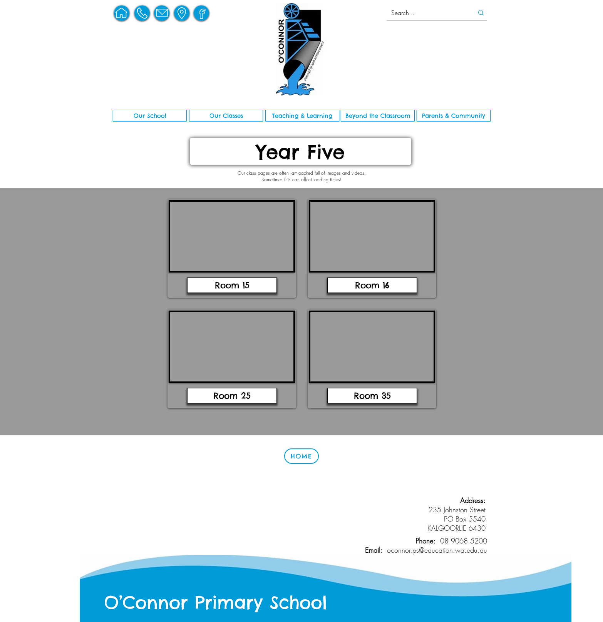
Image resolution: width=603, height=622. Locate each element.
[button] (150, 115)
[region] (121, 13)
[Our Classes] (226, 115)
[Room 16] (372, 285)
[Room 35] (372, 395)
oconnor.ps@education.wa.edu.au (437, 550)
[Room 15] (232, 285)
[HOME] (301, 456)
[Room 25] (232, 395)
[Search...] (425, 12)
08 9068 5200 (463, 540)
